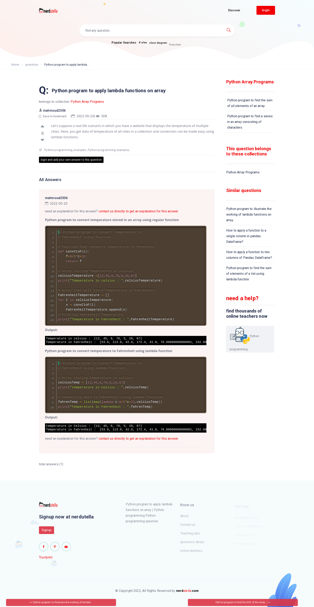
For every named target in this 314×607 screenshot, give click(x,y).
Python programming (58, 150)
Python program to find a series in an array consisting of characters (250, 121)
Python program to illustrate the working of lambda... (63, 602)
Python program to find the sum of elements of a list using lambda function (249, 273)
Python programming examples (108, 150)
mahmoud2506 (54, 110)
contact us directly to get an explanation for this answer (138, 211)
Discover (234, 10)
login (266, 10)
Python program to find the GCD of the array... (241, 602)
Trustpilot (46, 560)
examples (79, 150)
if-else (143, 42)
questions (31, 64)
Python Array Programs (87, 102)
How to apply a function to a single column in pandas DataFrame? (246, 236)
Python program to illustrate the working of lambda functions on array (249, 214)
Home (15, 64)
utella (187, 591)
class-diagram (158, 45)
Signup (46, 532)
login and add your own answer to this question (71, 159)
